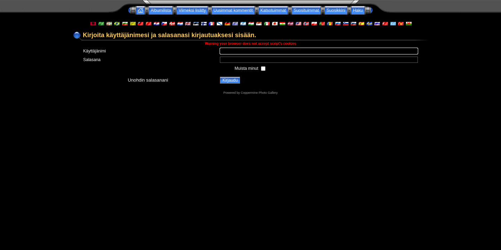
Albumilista (161, 10)
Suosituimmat (306, 10)
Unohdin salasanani (148, 80)
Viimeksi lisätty (192, 10)
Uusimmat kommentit (233, 10)
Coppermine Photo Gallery (259, 92)
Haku (358, 10)
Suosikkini (336, 10)
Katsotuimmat (273, 10)
